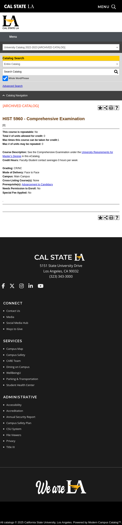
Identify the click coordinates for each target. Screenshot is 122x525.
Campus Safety (15, 355)
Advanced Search (13, 86)
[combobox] (61, 47)
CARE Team (13, 361)
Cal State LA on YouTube (40, 285)
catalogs (9, 522)
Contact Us (13, 311)
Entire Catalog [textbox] (12, 64)
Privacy (10, 441)
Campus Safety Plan (18, 423)
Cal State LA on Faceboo (3, 285)
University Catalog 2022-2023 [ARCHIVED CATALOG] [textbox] (34, 47)
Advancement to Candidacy (37, 184)
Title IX (10, 447)
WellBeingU (13, 373)
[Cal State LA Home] (61, 260)
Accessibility (13, 405)
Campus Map (14, 349)
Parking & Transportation (22, 379)
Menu (13, 36)
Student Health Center (20, 385)
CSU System (13, 429)
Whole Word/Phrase (18, 78)
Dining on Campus (17, 367)
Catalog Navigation (17, 95)
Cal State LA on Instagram (21, 285)
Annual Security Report (20, 417)
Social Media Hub (17, 323)
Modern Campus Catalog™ (104, 522)
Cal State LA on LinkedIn (30, 285)
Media (10, 317)
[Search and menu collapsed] (110, 7)
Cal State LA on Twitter (12, 285)
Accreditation (14, 411)
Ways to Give (14, 329)
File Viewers (13, 435)
